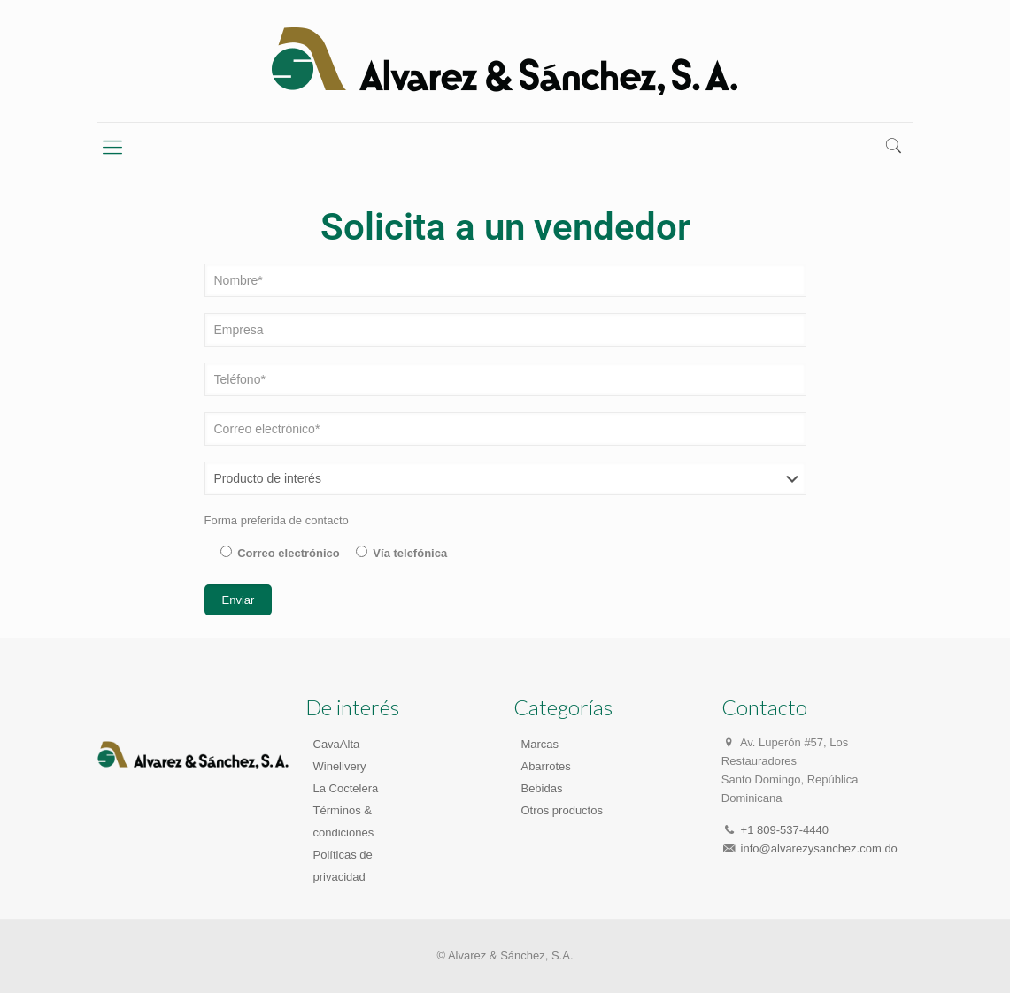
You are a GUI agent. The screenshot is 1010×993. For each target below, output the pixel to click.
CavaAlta (336, 744)
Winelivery (339, 766)
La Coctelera (346, 788)
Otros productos (561, 810)
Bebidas (541, 788)
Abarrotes (545, 766)
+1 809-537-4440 (785, 829)
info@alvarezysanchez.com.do (819, 848)
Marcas (539, 744)
